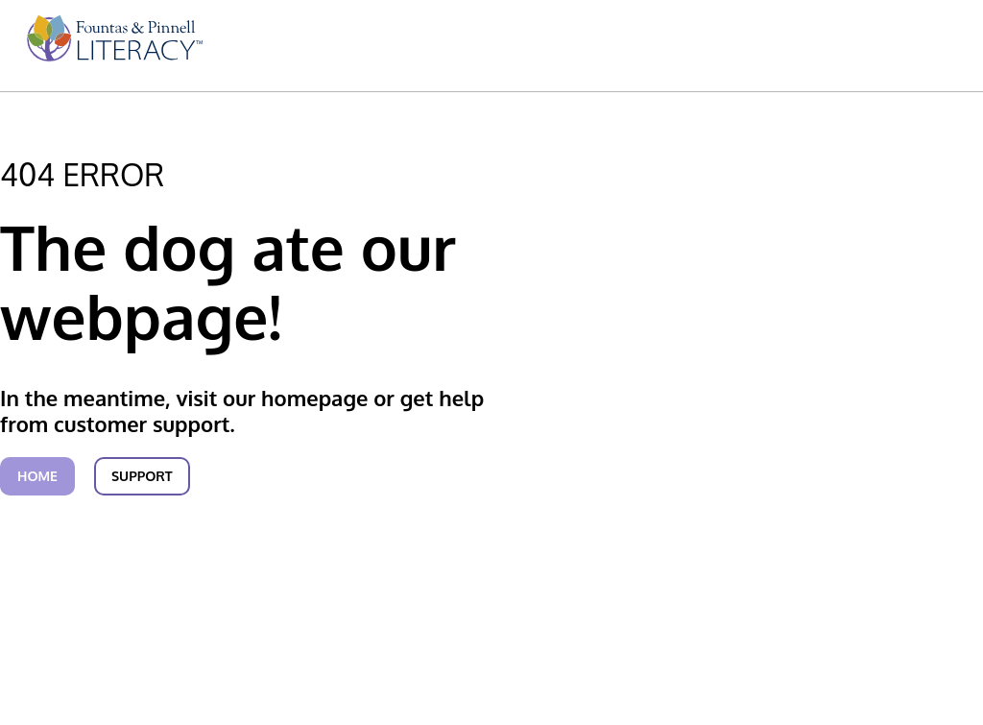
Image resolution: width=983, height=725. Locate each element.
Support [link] (142, 476)
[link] (111, 47)
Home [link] (37, 476)
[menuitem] (111, 47)
